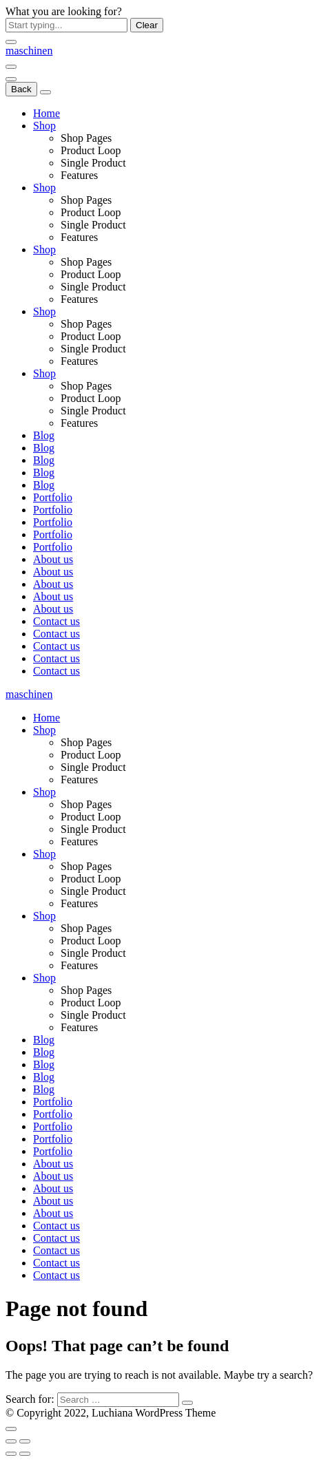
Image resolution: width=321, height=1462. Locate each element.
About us (53, 559)
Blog (43, 435)
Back (21, 89)
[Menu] (11, 67)
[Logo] (29, 50)
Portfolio (52, 497)
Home (46, 113)
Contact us (56, 621)
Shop (44, 125)
